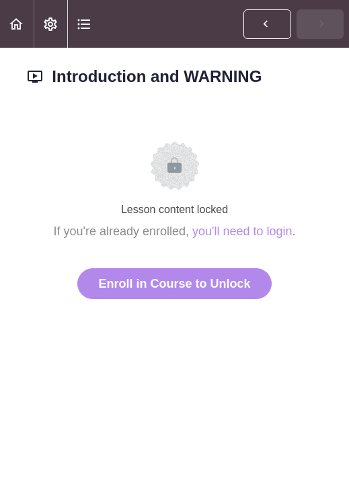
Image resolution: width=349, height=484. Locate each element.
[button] (17, 24)
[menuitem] (50, 24)
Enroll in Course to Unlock (174, 283)
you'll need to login (242, 231)
